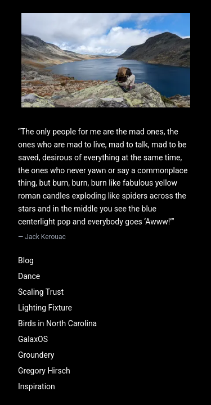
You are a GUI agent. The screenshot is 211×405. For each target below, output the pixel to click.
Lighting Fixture (45, 307)
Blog (26, 260)
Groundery (36, 354)
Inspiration (36, 386)
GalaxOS (33, 339)
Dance (29, 276)
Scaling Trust (41, 291)
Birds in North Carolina (57, 323)
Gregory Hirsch (44, 370)
